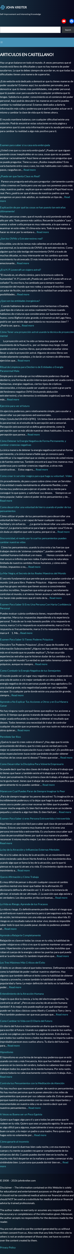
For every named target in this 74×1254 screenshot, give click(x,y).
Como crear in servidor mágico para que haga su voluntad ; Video (36, 475)
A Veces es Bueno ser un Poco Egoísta (21, 1114)
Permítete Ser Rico (10, 736)
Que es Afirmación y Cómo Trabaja (19, 876)
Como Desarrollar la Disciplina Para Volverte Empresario (32, 764)
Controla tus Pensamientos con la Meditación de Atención (32, 1083)
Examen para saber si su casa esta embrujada (25, 145)
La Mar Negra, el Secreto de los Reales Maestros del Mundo (33, 573)
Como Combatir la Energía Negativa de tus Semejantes (30, 670)
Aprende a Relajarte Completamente (20, 935)
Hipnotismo (6, 1052)
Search (68, 30)
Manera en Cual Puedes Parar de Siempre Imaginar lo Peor (32, 791)
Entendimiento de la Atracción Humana (22, 993)
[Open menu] (1, 42)
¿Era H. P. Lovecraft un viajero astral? (20, 269)
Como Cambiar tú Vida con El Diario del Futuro (26, 1020)
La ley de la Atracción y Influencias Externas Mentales (30, 849)
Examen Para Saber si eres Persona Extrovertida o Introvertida (35, 818)
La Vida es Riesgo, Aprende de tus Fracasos (24, 904)
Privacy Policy (8, 1247)
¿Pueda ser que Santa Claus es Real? (20, 176)
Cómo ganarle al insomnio (14, 1141)
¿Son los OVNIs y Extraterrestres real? (21, 238)
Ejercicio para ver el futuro (15, 405)
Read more (30, 169)
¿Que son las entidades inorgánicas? (20, 300)
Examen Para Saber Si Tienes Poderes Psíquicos (26, 639)
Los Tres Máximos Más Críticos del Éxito (22, 962)
